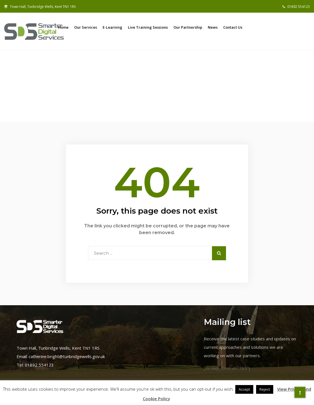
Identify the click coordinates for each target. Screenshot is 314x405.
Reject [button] (264, 389)
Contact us (232, 27)
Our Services (85, 27)
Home (63, 27)
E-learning (112, 27)
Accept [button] (244, 389)
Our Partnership (187, 27)
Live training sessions (148, 27)
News (213, 27)
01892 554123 (296, 6)
